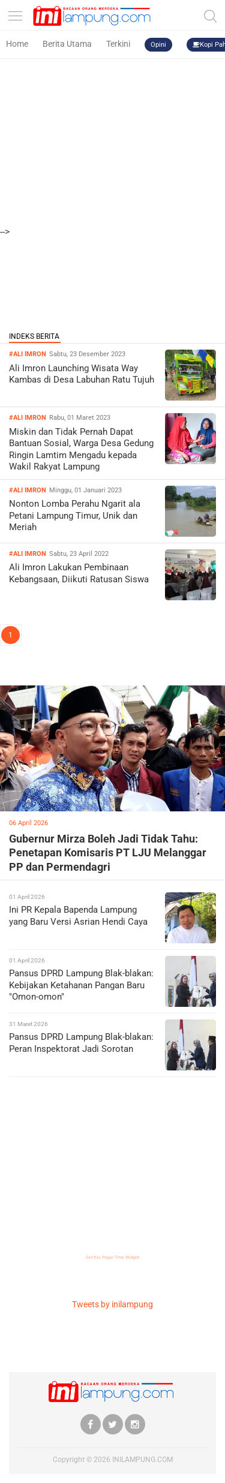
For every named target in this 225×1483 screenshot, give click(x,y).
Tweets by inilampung (112, 1304)
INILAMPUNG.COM (142, 1459)
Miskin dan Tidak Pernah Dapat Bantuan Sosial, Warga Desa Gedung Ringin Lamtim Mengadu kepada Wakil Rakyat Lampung (81, 449)
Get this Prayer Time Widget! (113, 1257)
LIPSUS (24, 674)
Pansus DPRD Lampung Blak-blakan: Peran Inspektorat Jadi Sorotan (81, 1042)
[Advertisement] (112, 112)
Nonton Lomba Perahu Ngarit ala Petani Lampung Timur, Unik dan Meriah (74, 515)
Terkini (118, 44)
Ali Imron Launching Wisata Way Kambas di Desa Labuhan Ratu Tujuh (81, 374)
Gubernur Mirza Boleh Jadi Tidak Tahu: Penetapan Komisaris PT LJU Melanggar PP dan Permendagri (107, 852)
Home (17, 44)
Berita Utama (67, 44)
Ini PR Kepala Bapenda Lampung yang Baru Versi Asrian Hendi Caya (78, 915)
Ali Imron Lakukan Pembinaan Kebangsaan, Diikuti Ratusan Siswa (79, 573)
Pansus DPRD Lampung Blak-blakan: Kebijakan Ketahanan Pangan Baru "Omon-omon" (81, 985)
